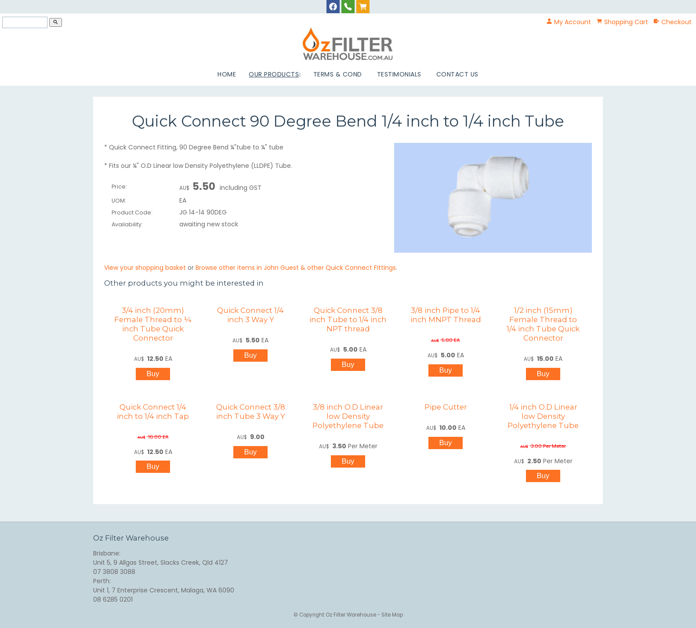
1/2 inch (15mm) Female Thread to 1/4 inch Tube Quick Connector (543, 324)
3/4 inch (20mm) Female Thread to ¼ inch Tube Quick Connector (153, 324)
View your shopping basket (145, 267)
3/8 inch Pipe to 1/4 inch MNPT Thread (445, 315)
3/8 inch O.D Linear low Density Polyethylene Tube (348, 416)
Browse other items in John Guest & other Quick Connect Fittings (296, 267)
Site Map (392, 614)
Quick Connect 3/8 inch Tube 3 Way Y (250, 412)
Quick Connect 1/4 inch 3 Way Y (250, 315)
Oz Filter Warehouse (351, 614)
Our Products (274, 74)
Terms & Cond (337, 74)
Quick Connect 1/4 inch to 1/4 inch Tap (153, 412)
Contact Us (457, 74)
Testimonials (399, 74)
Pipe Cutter (445, 407)
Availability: (127, 224)
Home (227, 74)
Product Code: (132, 212)
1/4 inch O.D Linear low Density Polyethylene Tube (543, 416)
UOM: (119, 200)
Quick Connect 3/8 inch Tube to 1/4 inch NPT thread (348, 319)
